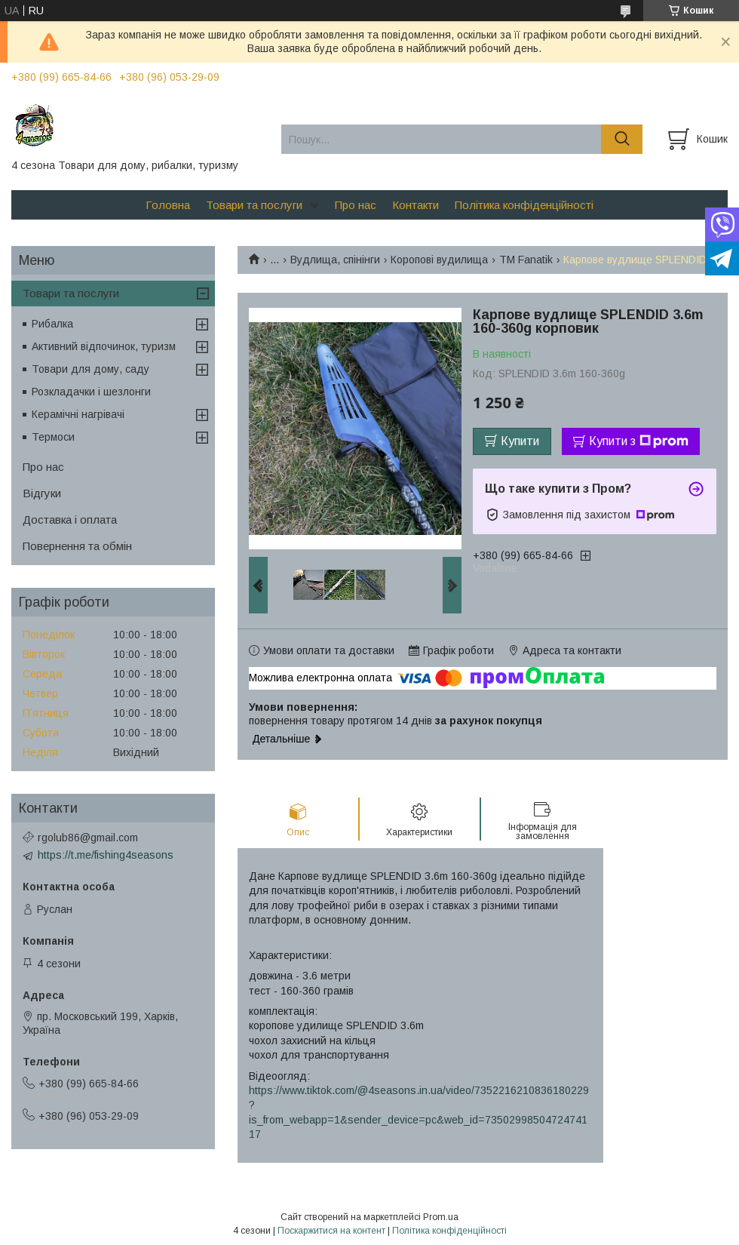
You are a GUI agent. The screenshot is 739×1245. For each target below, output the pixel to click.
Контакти (415, 204)
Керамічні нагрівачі (78, 414)
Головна (168, 204)
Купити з (638, 441)
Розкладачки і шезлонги (91, 392)
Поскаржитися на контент (331, 1230)
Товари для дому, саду (90, 369)
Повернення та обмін (77, 546)
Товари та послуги (254, 204)
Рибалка (52, 324)
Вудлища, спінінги (335, 260)
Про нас (355, 204)
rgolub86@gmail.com (88, 838)
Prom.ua (440, 1217)
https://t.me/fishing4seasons (105, 855)
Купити (520, 441)
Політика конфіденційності (524, 204)
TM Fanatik (526, 260)
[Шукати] (621, 139)
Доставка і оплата (70, 519)
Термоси (53, 437)
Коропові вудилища (439, 260)
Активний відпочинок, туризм (104, 346)
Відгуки (42, 493)
